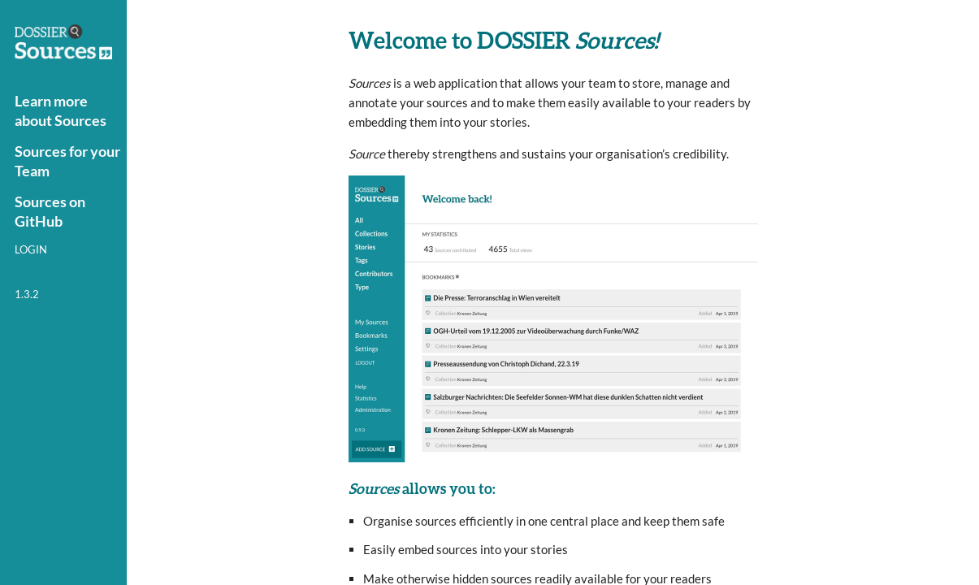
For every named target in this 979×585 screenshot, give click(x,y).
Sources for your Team (67, 161)
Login (31, 249)
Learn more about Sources (60, 110)
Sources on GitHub (50, 211)
